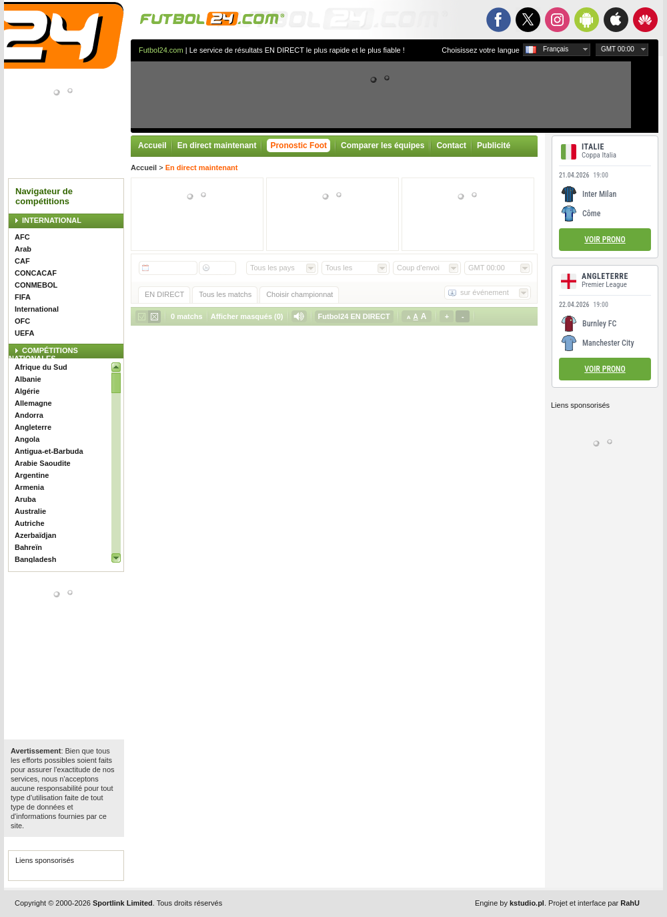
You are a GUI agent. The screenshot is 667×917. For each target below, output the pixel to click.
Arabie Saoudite (43, 463)
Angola (27, 439)
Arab (23, 249)
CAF (22, 261)
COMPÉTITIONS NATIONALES (43, 354)
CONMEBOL (36, 285)
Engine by (509, 903)
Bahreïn (28, 547)
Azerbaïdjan (35, 535)
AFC (22, 237)
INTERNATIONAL (51, 220)
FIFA (23, 297)
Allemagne (33, 403)
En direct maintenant (217, 145)
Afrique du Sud (41, 367)
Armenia (29, 487)
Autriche (30, 523)
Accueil (152, 145)
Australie (30, 511)
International (37, 309)
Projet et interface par (594, 903)
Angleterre (33, 427)
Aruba (25, 499)
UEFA (24, 333)
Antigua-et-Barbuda (49, 451)
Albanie (28, 379)
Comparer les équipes (382, 145)
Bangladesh (35, 559)
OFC (22, 321)
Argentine (32, 475)
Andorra (29, 415)
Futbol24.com (161, 50)
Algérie (27, 391)
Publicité (493, 145)
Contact (451, 145)
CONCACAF (36, 273)
